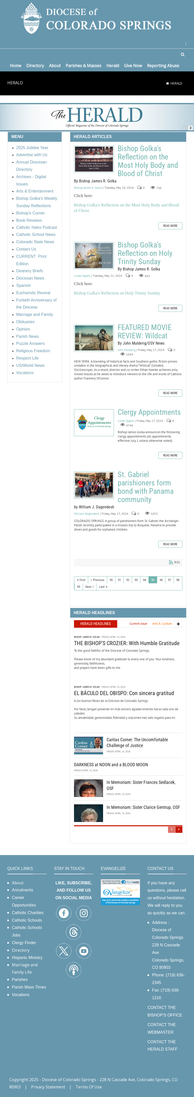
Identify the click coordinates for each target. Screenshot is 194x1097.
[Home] (167, 83)
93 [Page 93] (136, 580)
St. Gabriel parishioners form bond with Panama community (94, 485)
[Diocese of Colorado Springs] (97, 17)
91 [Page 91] (119, 580)
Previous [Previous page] (98, 580)
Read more (170, 226)
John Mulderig (126, 350)
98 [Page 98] (177, 580)
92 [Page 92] (127, 580)
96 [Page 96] (161, 580)
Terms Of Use (89, 1087)
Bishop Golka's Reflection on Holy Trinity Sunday (94, 255)
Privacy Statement (48, 1087)
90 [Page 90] (111, 580)
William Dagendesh (86, 514)
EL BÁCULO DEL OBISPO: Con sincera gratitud (124, 693)
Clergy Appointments (94, 422)
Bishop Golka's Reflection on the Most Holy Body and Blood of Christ (94, 159)
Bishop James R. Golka (88, 188)
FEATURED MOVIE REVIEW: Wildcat (94, 338)
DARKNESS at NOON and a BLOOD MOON (111, 764)
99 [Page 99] (78, 587)
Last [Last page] (102, 587)
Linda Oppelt (82, 276)
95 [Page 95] (152, 580)
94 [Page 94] (144, 580)
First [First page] (82, 580)
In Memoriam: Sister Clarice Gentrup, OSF (143, 807)
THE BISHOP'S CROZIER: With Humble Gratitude (126, 643)
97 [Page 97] (169, 580)
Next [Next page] (88, 587)
